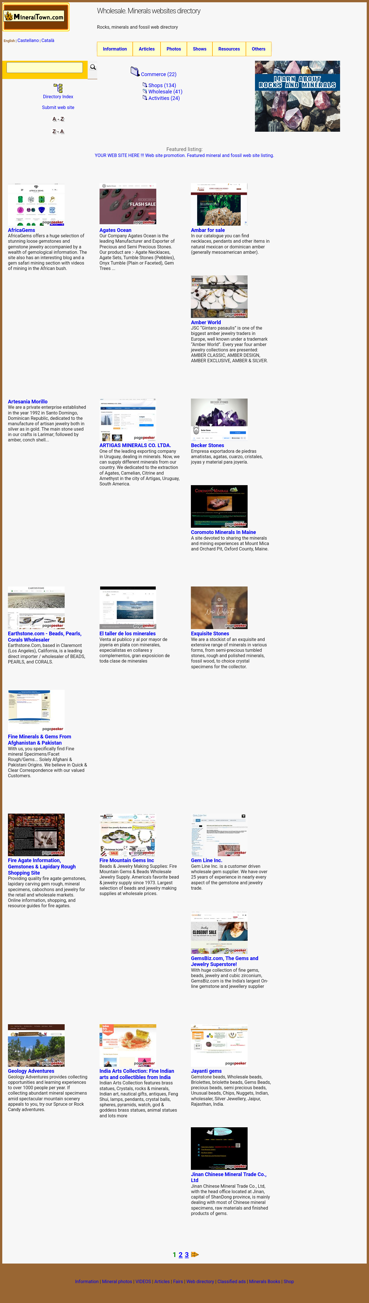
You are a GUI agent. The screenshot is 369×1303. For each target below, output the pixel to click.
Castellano (28, 40)
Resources (229, 49)
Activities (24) (164, 100)
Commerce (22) (158, 76)
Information (115, 49)
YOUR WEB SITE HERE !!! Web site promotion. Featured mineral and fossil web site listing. (184, 157)
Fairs (178, 1283)
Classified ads (232, 1283)
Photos (173, 49)
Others (258, 49)
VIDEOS (143, 1283)
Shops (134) (162, 87)
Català (47, 40)
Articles (147, 49)
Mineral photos (117, 1283)
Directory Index (58, 95)
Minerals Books (264, 1283)
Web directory (200, 1283)
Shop (289, 1283)
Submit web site (58, 109)
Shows (199, 49)
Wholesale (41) (165, 94)
